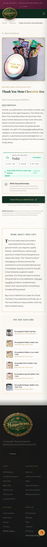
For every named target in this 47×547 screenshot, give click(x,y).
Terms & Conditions (33, 482)
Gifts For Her (8, 486)
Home (4, 23)
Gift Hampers (8, 464)
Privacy (22, 543)
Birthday (29, 509)
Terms (15, 543)
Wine (27, 514)
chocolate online (29, 129)
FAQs (28, 473)
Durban (6, 514)
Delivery (13, 23)
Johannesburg (8, 505)
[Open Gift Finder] (41, 533)
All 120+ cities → (9, 523)
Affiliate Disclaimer (33, 486)
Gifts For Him (8, 482)
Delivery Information (33, 468)
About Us (29, 464)
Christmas (29, 523)
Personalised (31, 505)
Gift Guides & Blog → (33, 527)
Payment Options (32, 477)
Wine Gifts (7, 473)
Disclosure (30, 543)
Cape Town (7, 509)
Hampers (29, 518)
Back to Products (10, 33)
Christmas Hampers (10, 468)
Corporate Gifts (9, 491)
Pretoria (6, 518)
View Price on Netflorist (23, 199)
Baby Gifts (7, 477)
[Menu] (44, 14)
